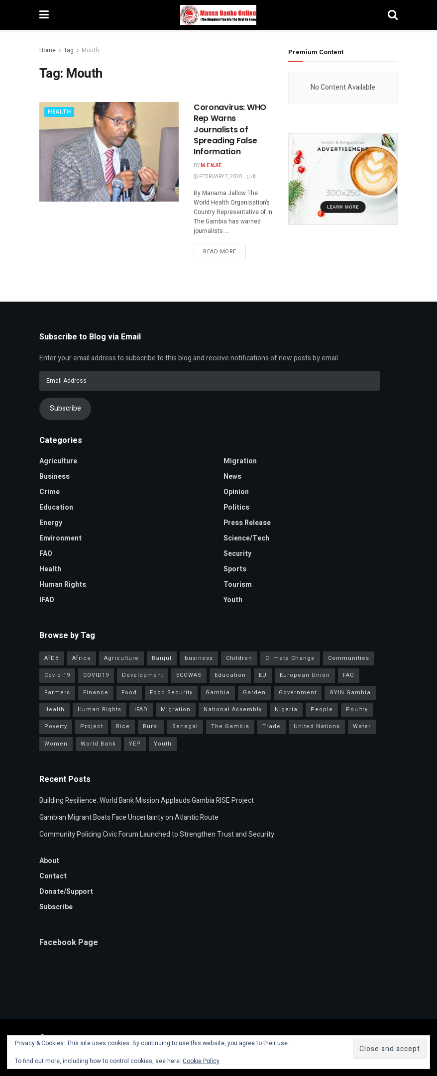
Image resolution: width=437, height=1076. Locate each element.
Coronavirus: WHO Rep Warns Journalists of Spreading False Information (230, 130)
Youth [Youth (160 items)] (163, 744)
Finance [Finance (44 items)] (96, 692)
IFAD (46, 600)
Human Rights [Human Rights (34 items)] (99, 709)
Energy (50, 523)
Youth (232, 600)
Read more (219, 251)
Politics (236, 507)
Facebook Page (68, 943)
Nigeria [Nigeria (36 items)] (286, 709)
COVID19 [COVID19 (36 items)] (96, 675)
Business (54, 476)
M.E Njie (211, 165)
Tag (69, 50)
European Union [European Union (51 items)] (305, 675)
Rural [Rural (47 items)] (151, 726)
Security (237, 553)
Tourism (237, 584)
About (49, 861)
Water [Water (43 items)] (362, 726)
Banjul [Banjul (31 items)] (162, 658)
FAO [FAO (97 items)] (348, 675)
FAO (45, 553)
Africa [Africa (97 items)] (81, 658)
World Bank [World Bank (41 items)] (98, 744)
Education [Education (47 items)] (230, 675)
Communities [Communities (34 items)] (348, 658)
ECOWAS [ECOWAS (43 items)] (189, 675)
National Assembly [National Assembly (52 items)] (233, 709)
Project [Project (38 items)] (91, 726)
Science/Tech (246, 538)
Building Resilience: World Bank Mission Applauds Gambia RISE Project (146, 800)
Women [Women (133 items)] (56, 744)
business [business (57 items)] (199, 658)
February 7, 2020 (218, 176)
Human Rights (62, 584)
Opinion (236, 492)
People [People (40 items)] (322, 709)
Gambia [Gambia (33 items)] (218, 692)
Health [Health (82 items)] (54, 709)
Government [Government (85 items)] (298, 692)
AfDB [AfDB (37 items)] (51, 658)
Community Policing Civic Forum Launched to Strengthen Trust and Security (156, 834)
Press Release (247, 523)
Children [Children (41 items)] (239, 658)
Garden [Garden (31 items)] (254, 692)
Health (59, 112)
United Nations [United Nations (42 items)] (317, 726)
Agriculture (58, 461)
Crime (49, 492)
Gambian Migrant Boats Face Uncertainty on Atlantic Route (128, 817)
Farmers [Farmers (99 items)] (57, 692)
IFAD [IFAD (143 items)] (141, 709)
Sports (234, 569)
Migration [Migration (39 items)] (176, 709)
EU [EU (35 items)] (263, 675)
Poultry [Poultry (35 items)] (357, 709)
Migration (240, 461)
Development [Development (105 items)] (142, 675)
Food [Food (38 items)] (129, 692)
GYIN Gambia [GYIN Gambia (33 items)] (350, 692)
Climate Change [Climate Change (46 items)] (290, 658)
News (232, 476)
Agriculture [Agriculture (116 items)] (121, 658)
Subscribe (65, 408)
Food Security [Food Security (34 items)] (171, 692)
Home (47, 50)
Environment (60, 538)
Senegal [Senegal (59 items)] (185, 726)
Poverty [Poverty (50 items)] (55, 726)
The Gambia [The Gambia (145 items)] (230, 726)
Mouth (90, 50)
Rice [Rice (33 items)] (123, 726)
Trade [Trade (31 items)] (271, 726)
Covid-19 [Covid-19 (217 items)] (57, 675)
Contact (53, 876)
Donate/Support (66, 891)
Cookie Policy (201, 1061)
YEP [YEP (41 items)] (135, 744)
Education (56, 507)
